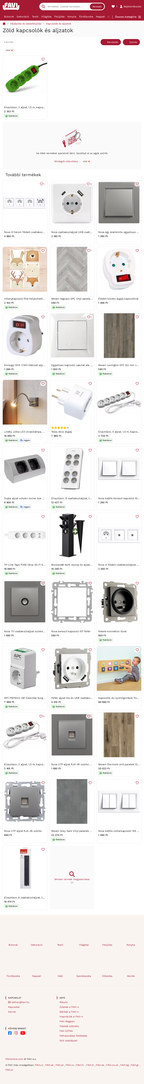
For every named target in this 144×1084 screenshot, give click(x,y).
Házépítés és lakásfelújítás (25, 23)
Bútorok (9, 16)
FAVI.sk (49, 1065)
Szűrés (133, 42)
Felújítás (59, 16)
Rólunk (64, 1002)
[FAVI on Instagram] (16, 1033)
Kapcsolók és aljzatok (58, 23)
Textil (35, 16)
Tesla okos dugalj (61, 431)
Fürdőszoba (86, 16)
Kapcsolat (14, 1007)
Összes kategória (126, 16)
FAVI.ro (70, 1065)
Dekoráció (23, 16)
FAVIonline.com (14, 1059)
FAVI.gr (135, 1065)
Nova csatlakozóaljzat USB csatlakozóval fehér (79, 232)
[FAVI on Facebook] (10, 1033)
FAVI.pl (60, 1065)
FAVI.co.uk (112, 1065)
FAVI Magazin (67, 1021)
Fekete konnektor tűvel (112, 631)
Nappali (100, 16)
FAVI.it (90, 1065)
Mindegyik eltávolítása (66, 161)
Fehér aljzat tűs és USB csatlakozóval (74, 697)
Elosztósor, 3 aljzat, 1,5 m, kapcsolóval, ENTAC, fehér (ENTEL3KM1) (44, 764)
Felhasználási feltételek (73, 1035)
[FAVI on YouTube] (22, 1033)
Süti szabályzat (68, 1040)
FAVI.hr (80, 1065)
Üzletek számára (69, 1026)
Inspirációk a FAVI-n (71, 1016)
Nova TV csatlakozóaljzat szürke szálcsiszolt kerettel (36, 631)
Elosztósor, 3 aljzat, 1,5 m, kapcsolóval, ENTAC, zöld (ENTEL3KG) (43, 107)
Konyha (71, 16)
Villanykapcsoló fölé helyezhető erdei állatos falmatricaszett (40, 298)
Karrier (12, 1011)
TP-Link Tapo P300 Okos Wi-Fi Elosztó (27, 564)
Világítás (46, 16)
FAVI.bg (125, 1065)
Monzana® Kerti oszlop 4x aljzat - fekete (76, 564)
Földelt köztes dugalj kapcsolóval (118, 298)
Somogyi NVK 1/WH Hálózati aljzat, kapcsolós (31, 365)
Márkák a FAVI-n (69, 1011)
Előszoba (107, 976)
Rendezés (112, 42)
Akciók (131, 976)
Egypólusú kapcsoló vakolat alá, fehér (74, 365)
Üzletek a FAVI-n (69, 1007)
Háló (60, 976)
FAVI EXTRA (66, 1031)
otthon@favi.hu (20, 1002)
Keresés (97, 6)
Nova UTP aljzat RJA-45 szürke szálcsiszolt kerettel (82, 764)
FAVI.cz (39, 1065)
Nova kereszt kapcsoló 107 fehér (71, 631)
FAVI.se (100, 1065)
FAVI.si (9, 1069)
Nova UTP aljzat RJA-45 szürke (23, 830)
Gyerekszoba (83, 976)
